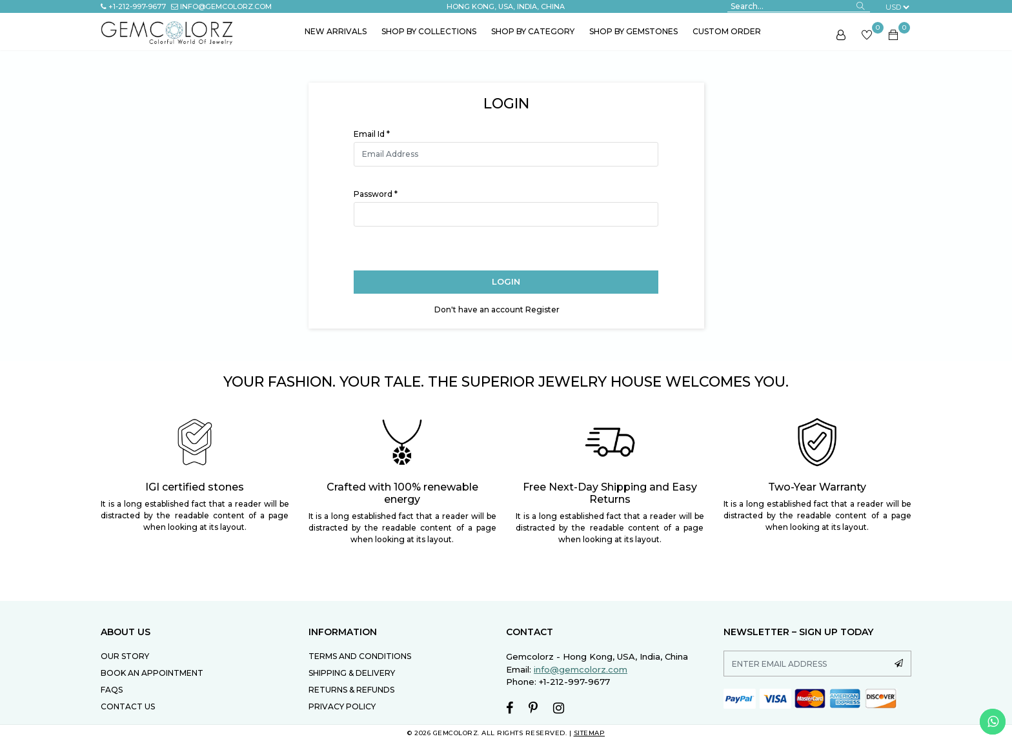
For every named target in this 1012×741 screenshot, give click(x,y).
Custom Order (727, 31)
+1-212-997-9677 (133, 6)
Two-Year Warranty (817, 487)
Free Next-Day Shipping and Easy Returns (610, 493)
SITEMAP (589, 733)
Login (506, 281)
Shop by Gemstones (633, 31)
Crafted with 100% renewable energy (402, 493)
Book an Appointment (152, 673)
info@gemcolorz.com (221, 6)
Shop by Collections (428, 31)
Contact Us (128, 706)
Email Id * (372, 134)
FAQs (112, 690)
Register (542, 309)
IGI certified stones (194, 487)
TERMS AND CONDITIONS (360, 656)
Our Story (125, 656)
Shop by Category (532, 31)
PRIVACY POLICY (342, 706)
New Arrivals (336, 31)
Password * (376, 194)
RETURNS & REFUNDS (351, 690)
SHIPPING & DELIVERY (352, 673)
